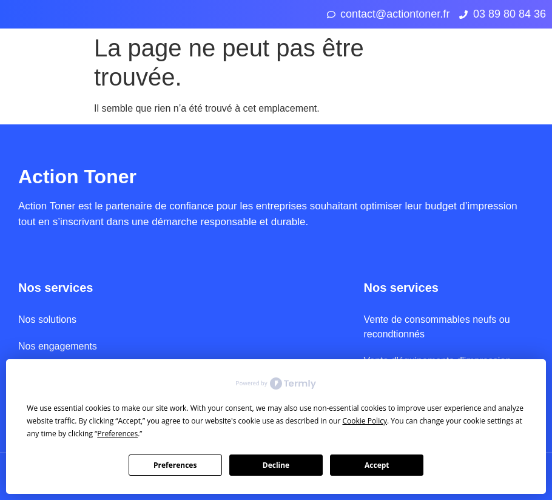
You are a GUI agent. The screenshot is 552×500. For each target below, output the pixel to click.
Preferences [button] (117, 433)
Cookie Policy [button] (364, 421)
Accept (377, 465)
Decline (276, 465)
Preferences (175, 465)
